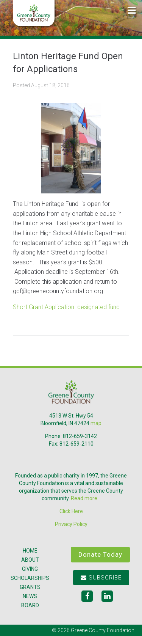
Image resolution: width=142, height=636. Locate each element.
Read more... (86, 498)
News (30, 596)
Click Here (71, 511)
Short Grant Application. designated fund (66, 307)
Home (30, 551)
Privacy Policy (71, 524)
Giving (30, 569)
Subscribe (101, 577)
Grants (30, 587)
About (30, 560)
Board (30, 605)
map (96, 423)
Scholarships (30, 578)
